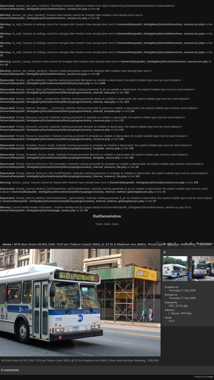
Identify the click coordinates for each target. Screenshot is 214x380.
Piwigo (210, 376)
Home (6, 244)
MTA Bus (186, 313)
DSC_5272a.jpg (178, 305)
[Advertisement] (107, 234)
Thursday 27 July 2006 (182, 290)
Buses (175, 313)
